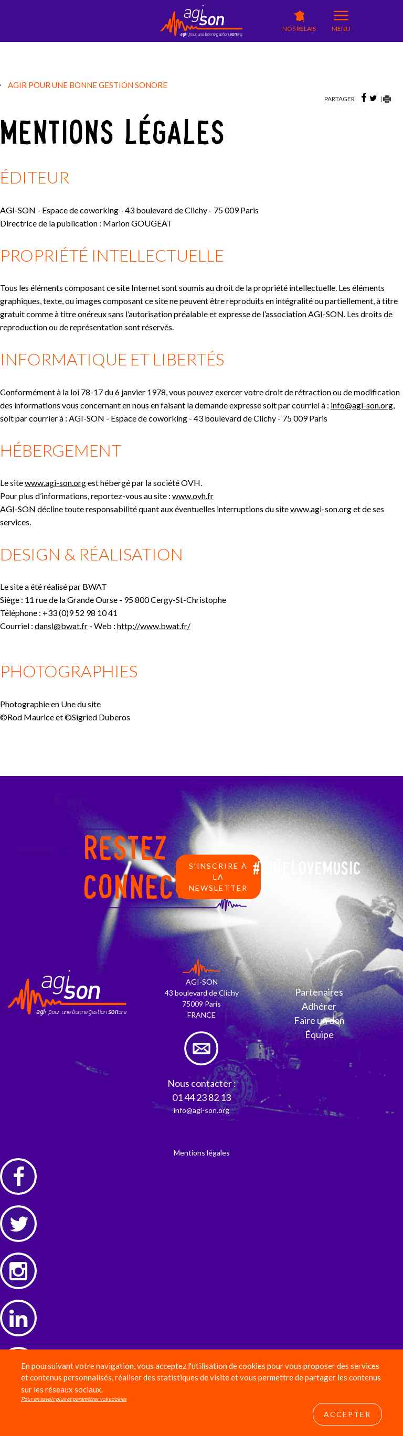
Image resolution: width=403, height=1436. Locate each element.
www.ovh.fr (193, 496)
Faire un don (319, 1020)
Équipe (319, 1034)
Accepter (347, 1414)
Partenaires (319, 992)
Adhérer (319, 1006)
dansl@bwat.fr (61, 626)
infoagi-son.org (362, 405)
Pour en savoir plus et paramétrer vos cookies (73, 1399)
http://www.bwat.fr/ (153, 626)
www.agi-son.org (55, 483)
